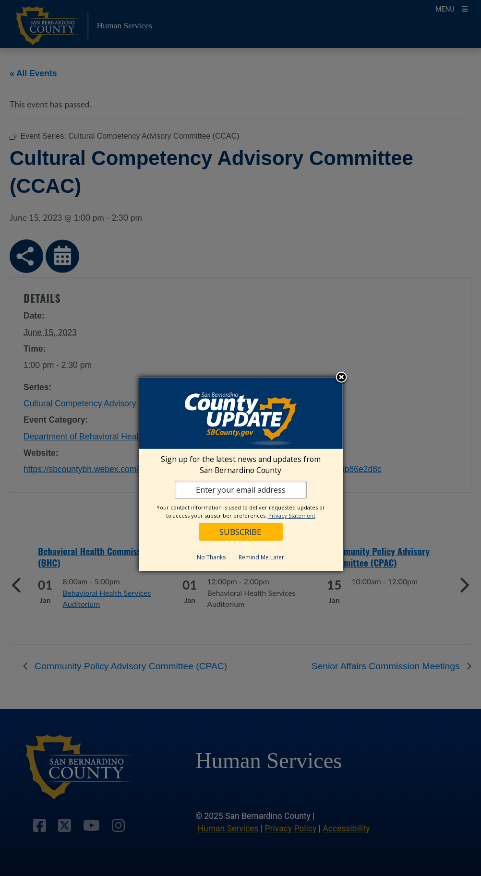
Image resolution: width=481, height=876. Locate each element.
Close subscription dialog (341, 378)
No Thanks (211, 557)
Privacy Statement (291, 515)
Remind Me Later (261, 557)
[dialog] (241, 474)
